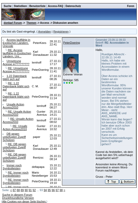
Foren (130, 6)
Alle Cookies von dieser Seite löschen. (24, 201)
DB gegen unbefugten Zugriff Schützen (14, 137)
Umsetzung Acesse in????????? (16, 62)
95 (49, 190)
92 (34, 190)
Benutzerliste (37, 6)
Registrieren (60, 31)
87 (14, 190)
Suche (7, 6)
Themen (31, 22)
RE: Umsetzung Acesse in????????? (16, 70)
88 (18, 190)
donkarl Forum (13, 22)
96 (53, 190)
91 (30, 190)
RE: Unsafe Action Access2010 (17, 113)
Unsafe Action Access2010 (13, 106)
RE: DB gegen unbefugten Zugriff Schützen (14, 147)
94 (45, 190)
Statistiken (20, 6)
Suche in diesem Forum (17, 194)
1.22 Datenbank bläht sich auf (15, 77)
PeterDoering (71, 42)
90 (26, 190)
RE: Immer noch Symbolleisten (16, 174)
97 (57, 190)
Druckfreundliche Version (18, 197)
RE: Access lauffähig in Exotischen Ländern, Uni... (17, 53)
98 (61, 190)
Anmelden (44, 31)
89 (22, 190)
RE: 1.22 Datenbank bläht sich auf (16, 86)
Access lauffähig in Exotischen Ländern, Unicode (16, 43)
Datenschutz (73, 6)
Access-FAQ (55, 6)
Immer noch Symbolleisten (12, 167)
